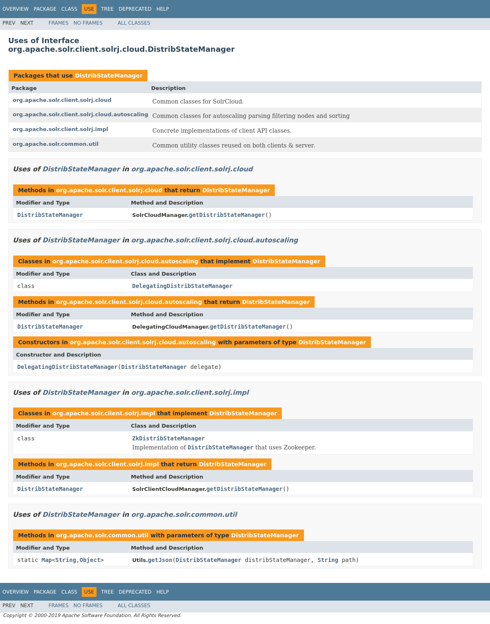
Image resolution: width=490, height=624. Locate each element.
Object (90, 560)
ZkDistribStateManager (168, 438)
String (65, 560)
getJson (160, 560)
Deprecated (135, 9)
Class (69, 9)
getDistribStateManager (227, 215)
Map (46, 560)
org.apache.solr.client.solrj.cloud (62, 100)
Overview (15, 9)
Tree (107, 9)
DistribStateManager (109, 75)
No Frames (88, 23)
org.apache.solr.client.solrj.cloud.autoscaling (80, 114)
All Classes (134, 23)
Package (45, 9)
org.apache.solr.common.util (56, 144)
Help (162, 9)
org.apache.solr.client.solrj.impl (60, 129)
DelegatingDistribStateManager (182, 286)
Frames (58, 23)
